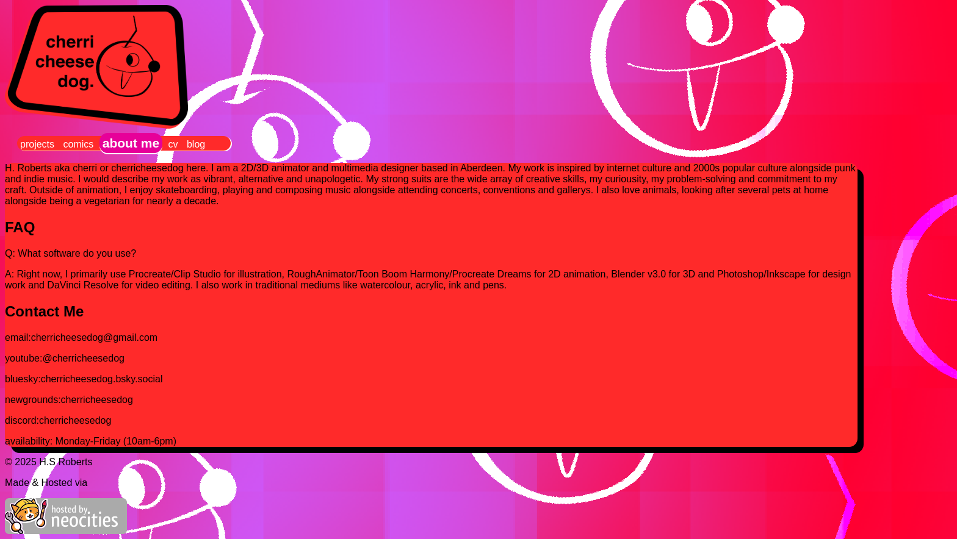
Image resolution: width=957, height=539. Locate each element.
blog (196, 144)
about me (131, 143)
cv (173, 144)
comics (78, 144)
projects (37, 144)
